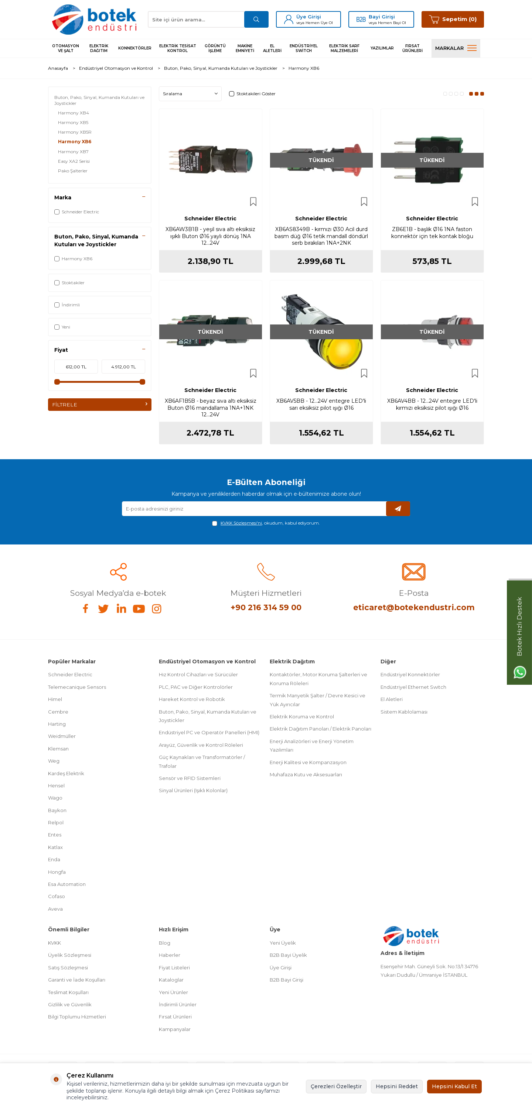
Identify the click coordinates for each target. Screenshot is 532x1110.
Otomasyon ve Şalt (65, 48)
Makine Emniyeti (245, 48)
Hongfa (57, 872)
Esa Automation (67, 884)
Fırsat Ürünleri (412, 48)
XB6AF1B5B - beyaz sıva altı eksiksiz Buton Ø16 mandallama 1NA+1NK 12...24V (210, 408)
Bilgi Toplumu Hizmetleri (77, 1017)
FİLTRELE (99, 404)
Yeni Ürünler (173, 992)
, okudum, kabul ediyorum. (266, 523)
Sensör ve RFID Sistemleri (190, 778)
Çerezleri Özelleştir (336, 1086)
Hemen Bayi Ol (392, 22)
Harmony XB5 (73, 122)
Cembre (58, 712)
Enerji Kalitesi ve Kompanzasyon (308, 762)
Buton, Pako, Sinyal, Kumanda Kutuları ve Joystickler (220, 68)
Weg (53, 761)
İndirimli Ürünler (178, 1004)
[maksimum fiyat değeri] (123, 367)
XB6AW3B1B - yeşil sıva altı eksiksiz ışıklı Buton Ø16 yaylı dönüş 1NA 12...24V (210, 236)
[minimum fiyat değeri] (76, 367)
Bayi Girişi (382, 17)
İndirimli (67, 304)
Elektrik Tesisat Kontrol (177, 48)
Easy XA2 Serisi (74, 161)
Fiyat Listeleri (174, 967)
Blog (164, 943)
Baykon (57, 810)
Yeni (62, 327)
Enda (54, 859)
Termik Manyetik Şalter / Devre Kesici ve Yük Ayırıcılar (317, 700)
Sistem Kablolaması (404, 712)
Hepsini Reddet (397, 1086)
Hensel (56, 785)
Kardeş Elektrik (66, 773)
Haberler (169, 955)
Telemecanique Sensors (77, 687)
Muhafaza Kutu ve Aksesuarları (306, 774)
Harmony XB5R (75, 132)
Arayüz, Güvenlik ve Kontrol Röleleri (201, 745)
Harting (57, 724)
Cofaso (56, 896)
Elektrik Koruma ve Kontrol (302, 716)
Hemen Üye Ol (319, 22)
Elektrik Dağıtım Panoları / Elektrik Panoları (320, 729)
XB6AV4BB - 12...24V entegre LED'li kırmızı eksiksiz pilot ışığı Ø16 (432, 404)
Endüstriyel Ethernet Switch (413, 687)
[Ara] (256, 19)
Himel (55, 699)
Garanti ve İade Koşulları (76, 980)
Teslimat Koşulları (68, 992)
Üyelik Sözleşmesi (69, 955)
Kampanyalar (175, 1029)
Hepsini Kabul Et (454, 1086)
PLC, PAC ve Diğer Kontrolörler (196, 687)
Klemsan (58, 749)
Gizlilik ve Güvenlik (70, 1004)
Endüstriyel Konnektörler (410, 674)
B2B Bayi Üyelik (288, 955)
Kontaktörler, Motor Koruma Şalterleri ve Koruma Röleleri (318, 678)
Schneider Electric (76, 211)
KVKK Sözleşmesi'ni (241, 523)
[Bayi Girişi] (361, 19)
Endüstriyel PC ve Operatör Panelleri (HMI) (209, 732)
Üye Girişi (308, 17)
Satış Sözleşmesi (68, 967)
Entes (54, 835)
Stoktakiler (69, 282)
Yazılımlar (382, 48)
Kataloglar (171, 980)
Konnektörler (134, 48)
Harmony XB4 (73, 113)
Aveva (55, 909)
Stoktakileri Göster (252, 93)
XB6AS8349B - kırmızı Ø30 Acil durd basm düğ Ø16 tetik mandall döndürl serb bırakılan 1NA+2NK (321, 236)
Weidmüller (62, 736)
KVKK (54, 943)
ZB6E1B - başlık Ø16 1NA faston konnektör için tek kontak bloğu (432, 233)
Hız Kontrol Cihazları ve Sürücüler (198, 674)
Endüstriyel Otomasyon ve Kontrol (116, 68)
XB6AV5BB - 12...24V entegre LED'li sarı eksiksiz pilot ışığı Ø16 (321, 404)
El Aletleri (272, 48)
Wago (55, 798)
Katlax (55, 847)
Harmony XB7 (73, 151)
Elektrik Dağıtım (98, 48)
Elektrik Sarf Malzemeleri (344, 48)
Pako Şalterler (73, 170)
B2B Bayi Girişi (286, 980)
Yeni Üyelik (283, 943)
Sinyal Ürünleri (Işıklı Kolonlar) (193, 790)
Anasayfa (58, 68)
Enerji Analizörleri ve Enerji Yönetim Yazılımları (312, 745)
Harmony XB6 (74, 141)
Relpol (56, 822)
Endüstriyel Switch (304, 48)
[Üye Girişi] (288, 19)
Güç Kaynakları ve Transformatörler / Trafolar (202, 761)
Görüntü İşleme (215, 48)
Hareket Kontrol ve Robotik (192, 699)
